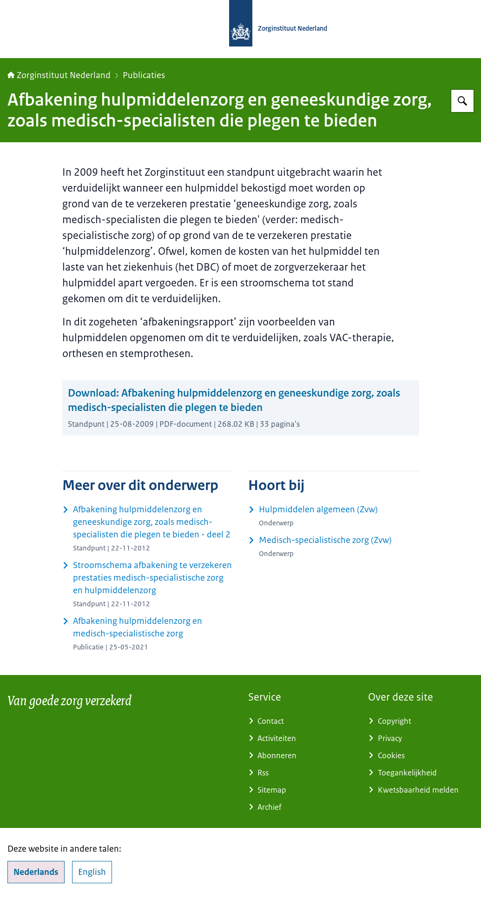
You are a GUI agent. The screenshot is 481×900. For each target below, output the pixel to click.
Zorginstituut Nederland (59, 75)
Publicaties (144, 75)
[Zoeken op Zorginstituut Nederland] (462, 101)
